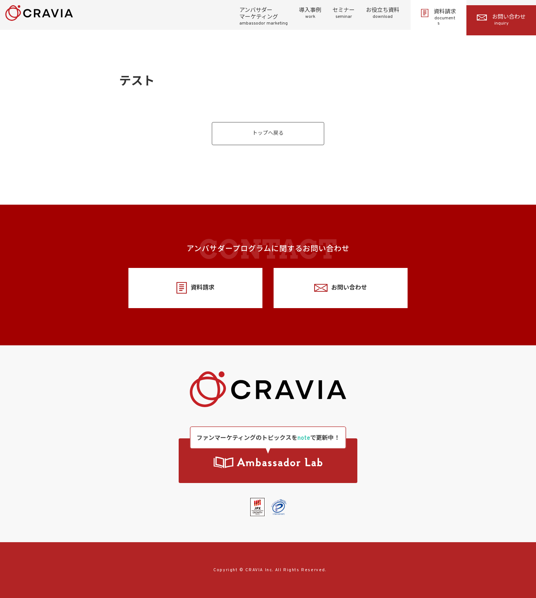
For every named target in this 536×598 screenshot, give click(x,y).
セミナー (343, 13)
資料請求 (438, 17)
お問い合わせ (501, 20)
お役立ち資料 (382, 13)
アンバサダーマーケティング (263, 16)
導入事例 (310, 13)
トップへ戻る (268, 133)
